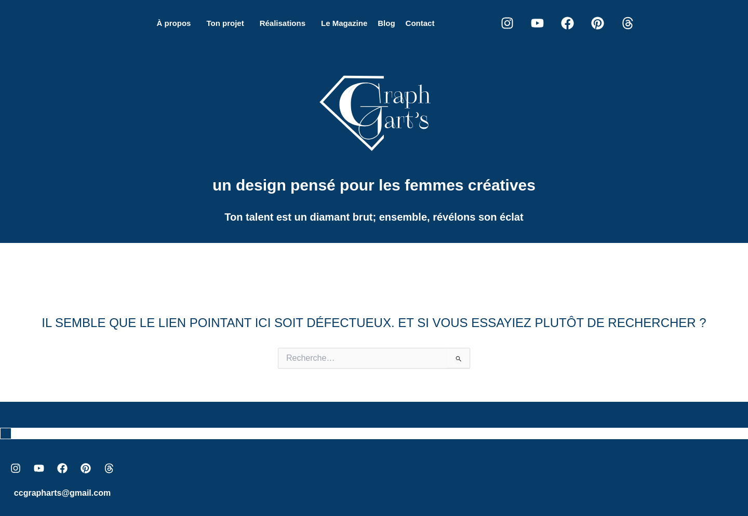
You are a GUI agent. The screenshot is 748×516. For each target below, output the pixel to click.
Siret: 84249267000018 (705, 502)
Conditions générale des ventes (691, 486)
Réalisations (282, 23)
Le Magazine (344, 23)
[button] (177, 23)
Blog (386, 23)
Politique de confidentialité (698, 469)
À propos (174, 23)
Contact (420, 23)
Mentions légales (712, 452)
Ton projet (225, 23)
